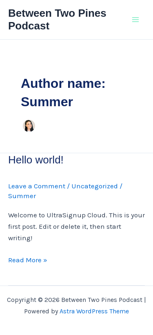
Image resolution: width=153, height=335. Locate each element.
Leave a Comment (36, 186)
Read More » (27, 260)
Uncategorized (94, 186)
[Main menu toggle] (135, 19)
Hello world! (36, 160)
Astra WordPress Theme (94, 311)
